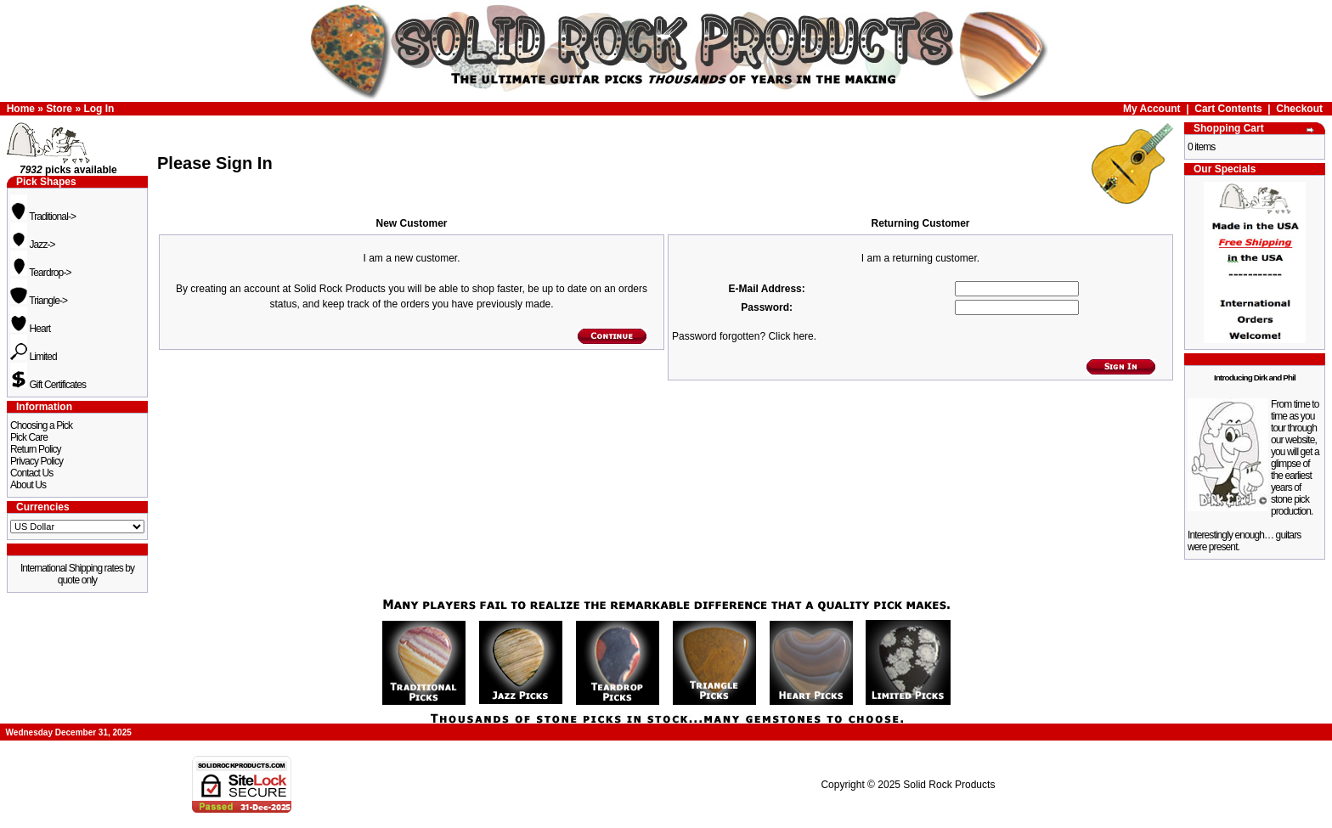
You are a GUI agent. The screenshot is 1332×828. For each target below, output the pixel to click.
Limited (33, 357)
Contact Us (31, 473)
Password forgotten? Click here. (744, 336)
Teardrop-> (40, 273)
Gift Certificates (48, 385)
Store (59, 109)
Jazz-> (32, 245)
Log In (98, 109)
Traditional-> (43, 216)
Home (21, 109)
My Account (1152, 109)
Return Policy (35, 449)
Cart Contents (1227, 109)
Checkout (1299, 109)
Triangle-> (38, 301)
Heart (30, 329)
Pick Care (29, 437)
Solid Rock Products (949, 785)
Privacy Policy (36, 461)
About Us (28, 485)
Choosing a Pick (41, 425)
